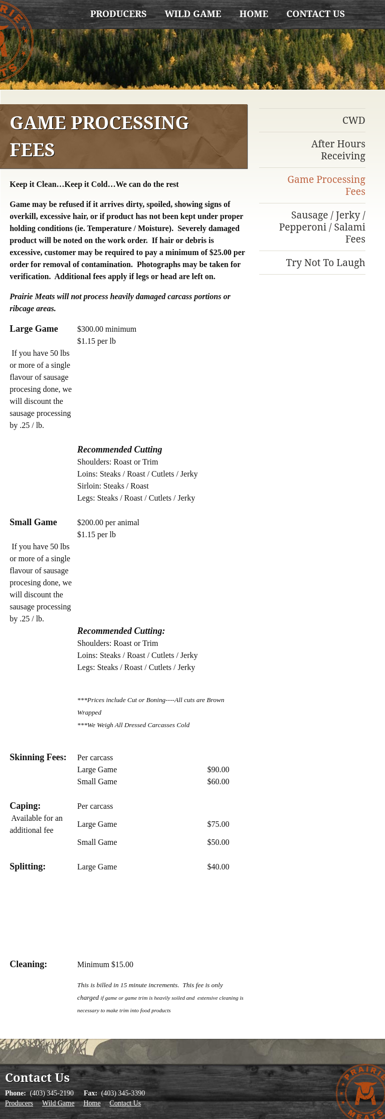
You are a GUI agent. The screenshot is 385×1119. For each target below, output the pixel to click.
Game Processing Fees (326, 185)
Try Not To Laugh (325, 262)
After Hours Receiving (338, 149)
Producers (118, 14)
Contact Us (315, 14)
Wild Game (192, 14)
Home (253, 14)
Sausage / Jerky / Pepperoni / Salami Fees (322, 227)
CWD (353, 120)
